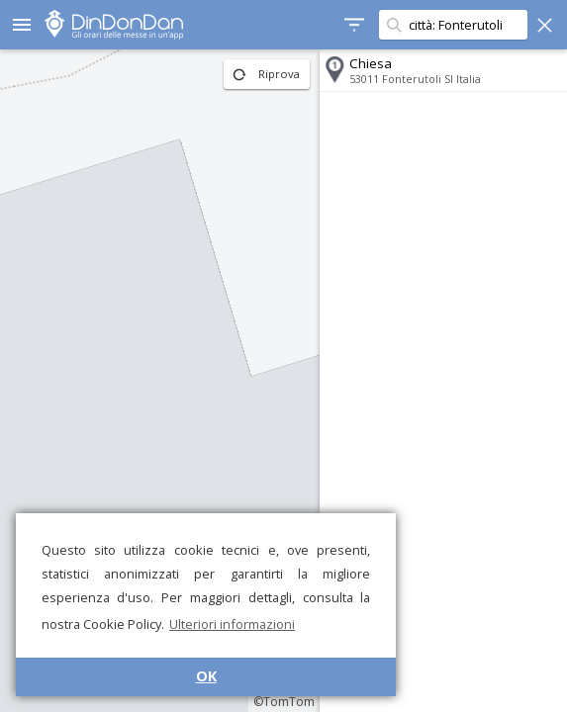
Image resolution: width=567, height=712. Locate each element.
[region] (160, 380)
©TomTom (284, 701)
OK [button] (206, 676)
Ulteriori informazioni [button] (232, 624)
